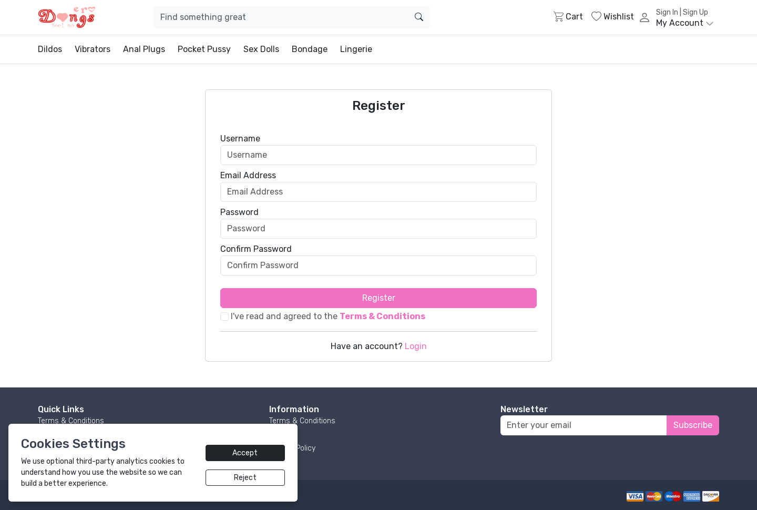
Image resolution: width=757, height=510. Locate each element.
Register (378, 298)
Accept (245, 452)
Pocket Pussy (204, 49)
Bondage (310, 49)
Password (239, 212)
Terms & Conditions (71, 420)
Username (240, 139)
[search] (419, 17)
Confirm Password (256, 249)
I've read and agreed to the (328, 316)
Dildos (50, 49)
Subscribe (692, 425)
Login (416, 346)
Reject (245, 477)
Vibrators (92, 49)
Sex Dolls (261, 49)
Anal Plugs (144, 49)
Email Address (248, 175)
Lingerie (356, 49)
